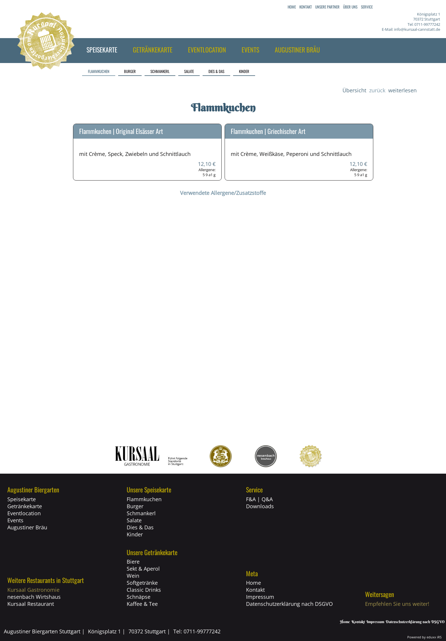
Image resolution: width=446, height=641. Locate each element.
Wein (133, 575)
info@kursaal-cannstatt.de (417, 29)
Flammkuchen (144, 499)
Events (15, 520)
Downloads (260, 506)
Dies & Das (140, 527)
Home (253, 582)
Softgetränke (142, 582)
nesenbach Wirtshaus (34, 596)
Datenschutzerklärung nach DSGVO (289, 603)
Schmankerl (141, 513)
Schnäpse (138, 596)
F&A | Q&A (259, 499)
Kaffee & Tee (142, 603)
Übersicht (354, 90)
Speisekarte (21, 499)
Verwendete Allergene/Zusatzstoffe (223, 192)
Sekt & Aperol (143, 568)
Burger (135, 506)
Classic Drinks (144, 589)
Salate (134, 520)
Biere (133, 561)
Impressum (260, 596)
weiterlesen (402, 90)
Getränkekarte (24, 506)
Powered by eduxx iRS (424, 637)
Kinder (135, 534)
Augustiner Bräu (27, 527)
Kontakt (255, 589)
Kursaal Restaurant (30, 603)
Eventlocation (24, 513)
